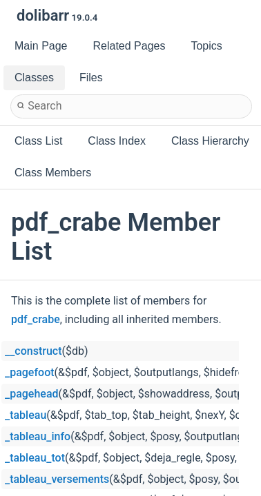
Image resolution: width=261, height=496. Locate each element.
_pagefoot (30, 372)
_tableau (25, 415)
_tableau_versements (57, 479)
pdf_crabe (35, 319)
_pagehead (32, 393)
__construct (33, 351)
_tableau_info (37, 436)
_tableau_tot (35, 457)
